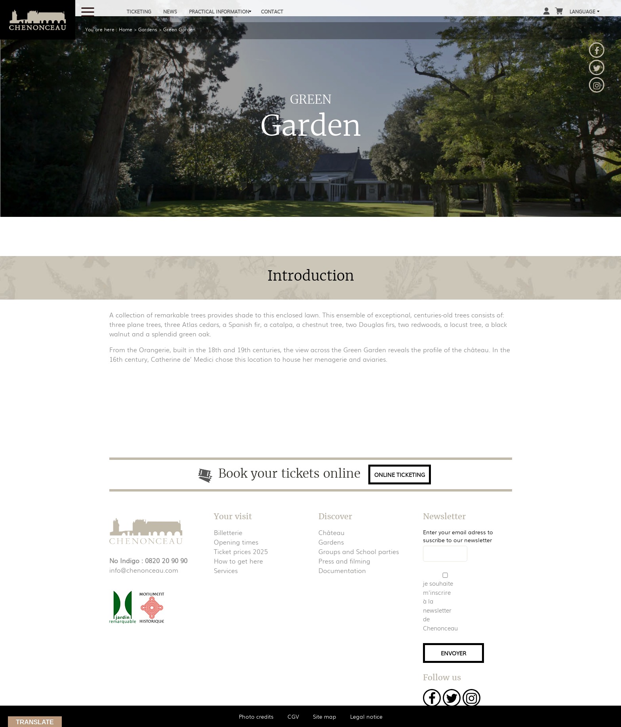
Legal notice (366, 716)
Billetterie (228, 532)
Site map (324, 716)
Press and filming (344, 561)
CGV (293, 716)
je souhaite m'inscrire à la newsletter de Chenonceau (439, 605)
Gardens (331, 542)
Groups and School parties (358, 551)
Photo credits (256, 716)
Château (331, 532)
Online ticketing (399, 474)
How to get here (238, 561)
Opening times (236, 542)
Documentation (342, 570)
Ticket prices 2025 (241, 551)
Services (226, 570)
